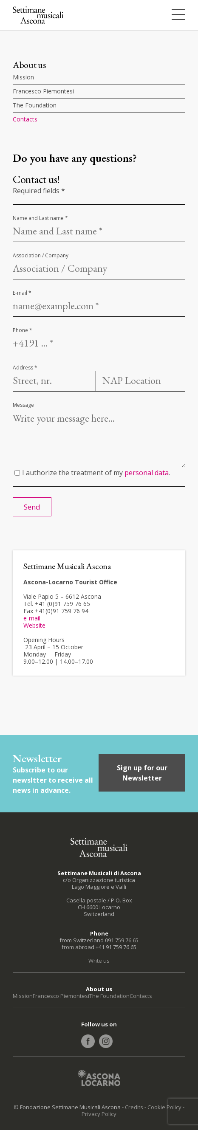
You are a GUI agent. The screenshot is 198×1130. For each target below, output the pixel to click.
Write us (99, 960)
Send (32, 507)
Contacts (25, 119)
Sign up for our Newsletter (142, 773)
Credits (134, 1107)
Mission (23, 77)
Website (34, 625)
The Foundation (35, 105)
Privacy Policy (99, 1114)
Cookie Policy (164, 1107)
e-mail (31, 618)
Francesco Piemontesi (43, 91)
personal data (146, 472)
